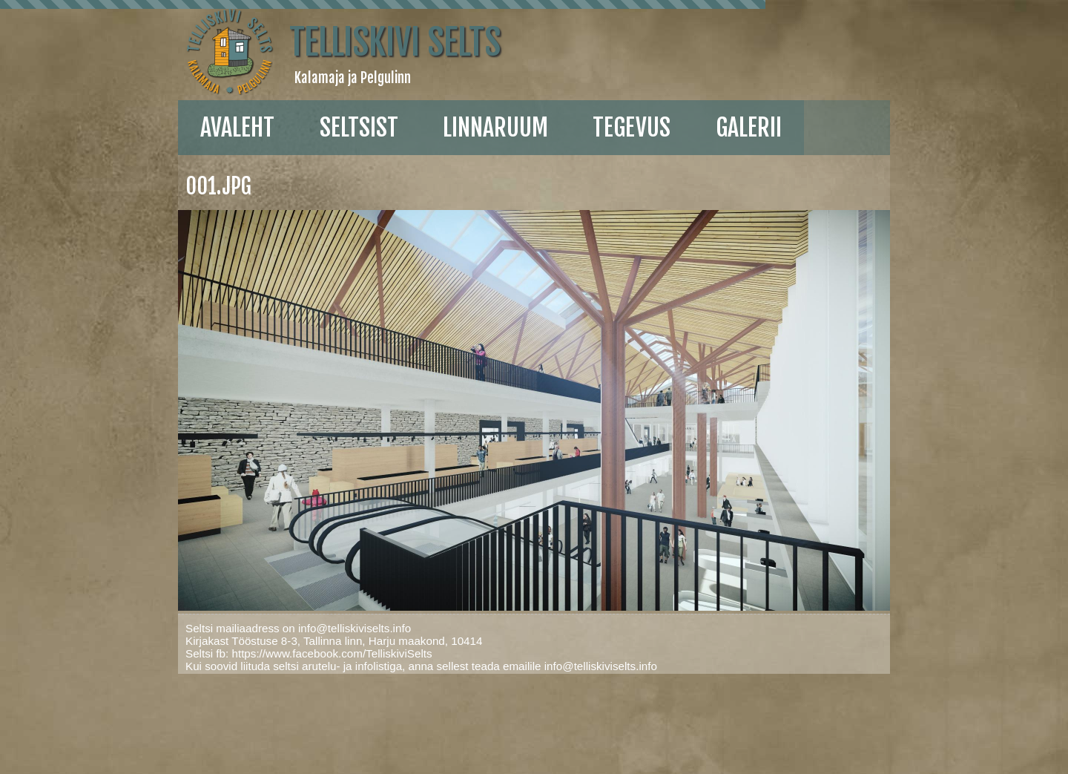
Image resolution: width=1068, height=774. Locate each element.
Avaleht (237, 127)
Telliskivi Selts (395, 42)
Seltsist (359, 127)
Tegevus (631, 127)
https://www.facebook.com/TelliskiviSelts (331, 653)
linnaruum (495, 127)
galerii (749, 127)
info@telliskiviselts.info (354, 628)
